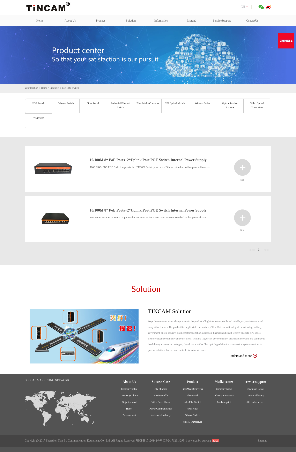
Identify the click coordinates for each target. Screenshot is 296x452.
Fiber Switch (93, 103)
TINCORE (38, 118)
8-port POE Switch (69, 87)
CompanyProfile (129, 389)
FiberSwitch (192, 395)
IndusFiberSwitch (192, 402)
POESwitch (192, 408)
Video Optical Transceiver (257, 105)
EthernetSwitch (192, 415)
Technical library (255, 395)
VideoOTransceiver (192, 421)
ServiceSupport (222, 20)
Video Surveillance (160, 402)
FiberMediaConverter (192, 389)
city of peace (161, 389)
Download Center (255, 389)
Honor (129, 408)
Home (39, 20)
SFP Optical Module (175, 103)
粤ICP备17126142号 (147, 440)
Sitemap (262, 440)
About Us (70, 20)
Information (161, 20)
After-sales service (255, 402)
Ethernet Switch (66, 103)
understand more (243, 356)
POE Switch (38, 103)
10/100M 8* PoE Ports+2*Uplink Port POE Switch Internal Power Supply (148, 160)
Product (100, 20)
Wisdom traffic (160, 395)
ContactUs (252, 20)
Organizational (129, 402)
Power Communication (160, 408)
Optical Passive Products (229, 105)
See (242, 167)
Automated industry (161, 415)
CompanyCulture (129, 395)
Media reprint (224, 402)
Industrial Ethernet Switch (120, 105)
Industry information (224, 395)
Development (129, 415)
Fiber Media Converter (147, 103)
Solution (131, 20)
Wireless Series (202, 103)
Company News (224, 389)
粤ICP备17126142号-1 (173, 440)
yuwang (206, 440)
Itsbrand (191, 20)
